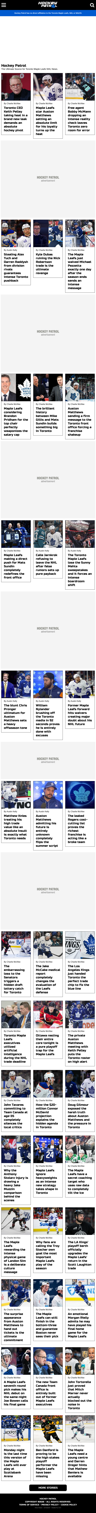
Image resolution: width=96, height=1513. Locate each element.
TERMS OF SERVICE (29, 1505)
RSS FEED (38, 1508)
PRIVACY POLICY (50, 1505)
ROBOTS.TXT (56, 1508)
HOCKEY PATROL (48, 1499)
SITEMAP (47, 1508)
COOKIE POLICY (69, 1505)
